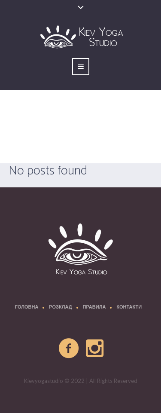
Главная (38, 148)
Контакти (129, 307)
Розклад (60, 307)
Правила (94, 307)
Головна (26, 307)
